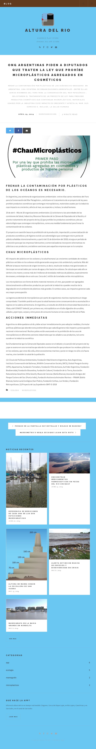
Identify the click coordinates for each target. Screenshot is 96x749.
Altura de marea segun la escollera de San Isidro (22, 586)
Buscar (84, 3)
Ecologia (15, 390)
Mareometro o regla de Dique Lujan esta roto (47, 432)
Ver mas (13, 638)
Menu (92, 3)
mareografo (11, 677)
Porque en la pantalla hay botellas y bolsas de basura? (48, 426)
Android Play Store (48, 38)
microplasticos (29, 390)
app (7, 662)
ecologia (9, 670)
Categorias (14, 655)
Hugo (62, 740)
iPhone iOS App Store (48, 42)
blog (8, 4)
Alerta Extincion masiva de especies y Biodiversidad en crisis (66, 565)
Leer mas (13, 716)
